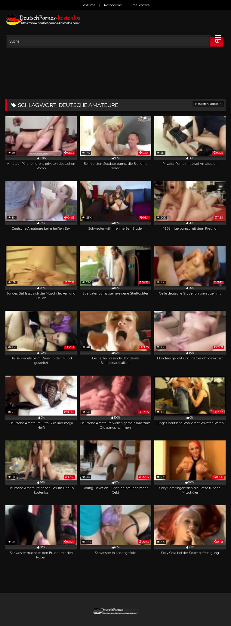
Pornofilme (113, 5)
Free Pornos (140, 5)
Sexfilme (88, 5)
